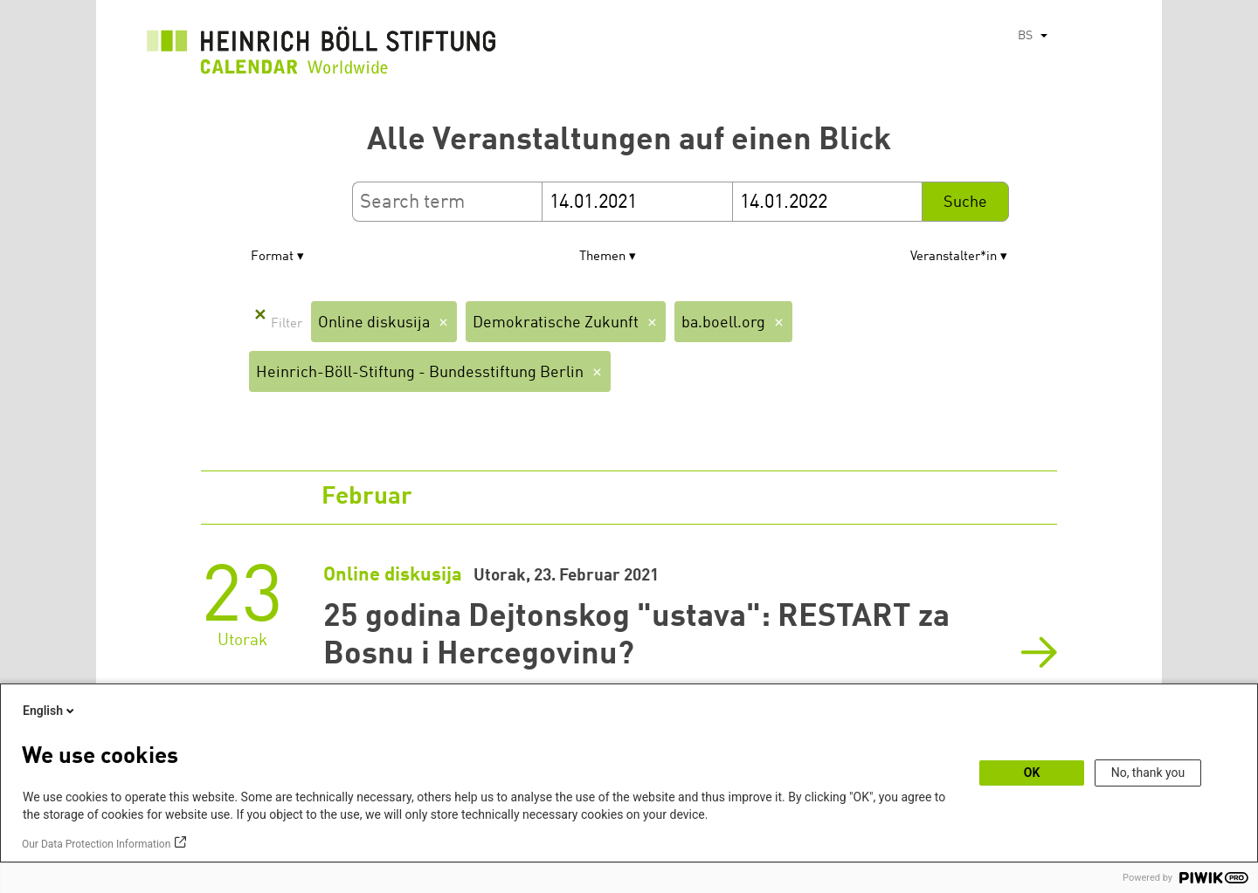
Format (272, 257)
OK (1032, 773)
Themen (602, 257)
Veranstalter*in (953, 257)
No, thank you (1148, 773)
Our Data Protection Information (96, 844)
